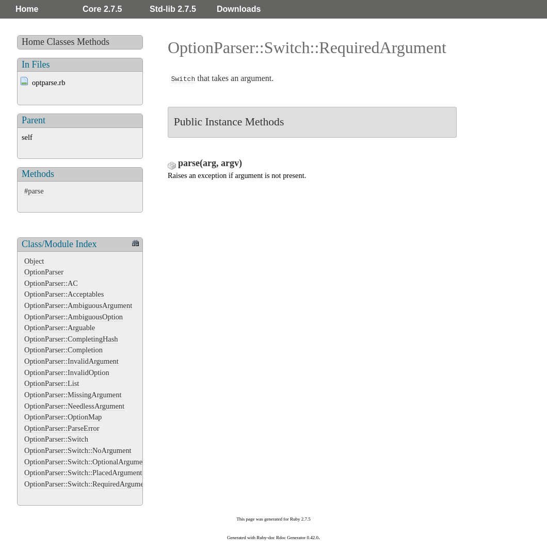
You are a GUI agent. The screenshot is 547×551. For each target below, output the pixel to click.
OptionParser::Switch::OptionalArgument (86, 462)
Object (34, 261)
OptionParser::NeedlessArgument (74, 406)
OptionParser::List (51, 383)
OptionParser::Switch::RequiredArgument (87, 484)
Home (26, 9)
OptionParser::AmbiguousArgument (78, 305)
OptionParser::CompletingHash (71, 339)
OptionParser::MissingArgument (72, 395)
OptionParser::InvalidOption (66, 372)
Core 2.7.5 (102, 9)
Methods (93, 42)
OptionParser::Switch (56, 439)
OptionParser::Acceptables (64, 294)
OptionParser (43, 272)
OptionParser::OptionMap (63, 417)
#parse (34, 191)
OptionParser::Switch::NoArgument (78, 450)
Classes (61, 42)
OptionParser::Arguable (59, 327)
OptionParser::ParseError (61, 428)
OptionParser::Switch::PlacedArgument (83, 472)
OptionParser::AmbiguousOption (73, 317)
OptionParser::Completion (63, 350)
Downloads (239, 9)
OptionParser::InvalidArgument (71, 361)
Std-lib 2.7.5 (173, 9)
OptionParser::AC (51, 283)
